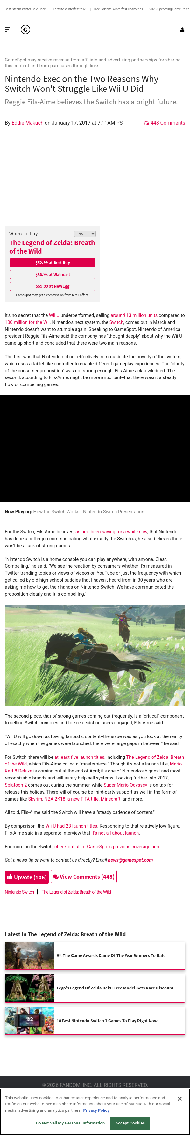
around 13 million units (134, 315)
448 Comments (164, 123)
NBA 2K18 (54, 799)
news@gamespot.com (130, 860)
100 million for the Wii (27, 322)
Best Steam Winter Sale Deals (25, 9)
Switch (116, 322)
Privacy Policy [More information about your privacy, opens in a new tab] (96, 1110)
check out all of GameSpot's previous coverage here (107, 847)
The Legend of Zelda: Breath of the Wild (52, 246)
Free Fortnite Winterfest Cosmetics (118, 9)
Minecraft (110, 799)
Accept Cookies (130, 1123)
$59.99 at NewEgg (52, 286)
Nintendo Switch (19, 891)
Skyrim (34, 799)
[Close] (180, 1099)
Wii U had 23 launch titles (71, 826)
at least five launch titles (79, 757)
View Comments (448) (84, 876)
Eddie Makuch (28, 123)
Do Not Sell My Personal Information (70, 1123)
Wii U (54, 315)
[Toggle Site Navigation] (7, 29)
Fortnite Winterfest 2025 (70, 9)
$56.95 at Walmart (52, 274)
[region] (95, 1111)
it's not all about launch (114, 833)
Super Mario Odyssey (125, 785)
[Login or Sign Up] (182, 29)
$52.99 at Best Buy (52, 262)
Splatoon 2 (16, 785)
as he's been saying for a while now (111, 532)
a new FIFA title (83, 799)
